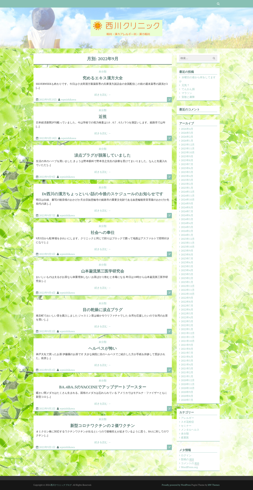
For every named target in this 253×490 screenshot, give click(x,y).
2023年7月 (187, 258)
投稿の (187, 459)
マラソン (187, 93)
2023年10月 (188, 246)
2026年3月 (187, 133)
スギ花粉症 (187, 422)
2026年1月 (187, 140)
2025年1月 (187, 188)
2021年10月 (188, 341)
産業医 (185, 437)
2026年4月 (187, 129)
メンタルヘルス (190, 429)
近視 (102, 116)
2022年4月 (187, 317)
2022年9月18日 (48, 138)
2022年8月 (187, 301)
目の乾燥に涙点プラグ (103, 309)
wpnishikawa (68, 99)
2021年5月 (187, 360)
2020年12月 (188, 380)
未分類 (102, 71)
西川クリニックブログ (61, 484)
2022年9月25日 (48, 99)
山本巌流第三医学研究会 (102, 271)
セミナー (186, 425)
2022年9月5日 (47, 254)
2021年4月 (187, 364)
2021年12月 (188, 333)
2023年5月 (187, 266)
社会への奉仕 (102, 232)
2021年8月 (187, 349)
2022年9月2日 (47, 331)
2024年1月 (187, 235)
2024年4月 (187, 223)
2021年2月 (187, 372)
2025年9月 (187, 156)
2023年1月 (187, 282)
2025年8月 (187, 160)
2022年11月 (188, 290)
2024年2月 (187, 231)
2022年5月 (187, 313)
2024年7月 (187, 211)
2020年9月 (187, 392)
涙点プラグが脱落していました (102, 155)
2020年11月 (188, 384)
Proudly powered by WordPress (176, 484)
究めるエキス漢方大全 (103, 78)
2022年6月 (187, 309)
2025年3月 (187, 180)
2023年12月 (188, 239)
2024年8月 (187, 207)
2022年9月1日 (47, 447)
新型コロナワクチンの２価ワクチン (102, 425)
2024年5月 (187, 219)
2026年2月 (187, 136)
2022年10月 (188, 294)
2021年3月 (187, 368)
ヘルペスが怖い (102, 348)
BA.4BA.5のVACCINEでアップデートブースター (102, 387)
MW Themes (214, 484)
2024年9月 (187, 203)
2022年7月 (187, 305)
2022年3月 (187, 321)
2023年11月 (188, 243)
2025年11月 (188, 148)
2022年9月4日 (47, 292)
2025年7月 (187, 164)
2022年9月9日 (47, 177)
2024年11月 (188, 195)
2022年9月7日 (47, 215)
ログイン (186, 455)
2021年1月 (187, 376)
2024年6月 (187, 215)
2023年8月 (187, 254)
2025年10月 (188, 152)
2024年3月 (187, 227)
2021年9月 (187, 345)
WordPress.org (189, 467)
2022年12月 (188, 286)
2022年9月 (187, 297)
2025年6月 (187, 168)
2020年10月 (188, 388)
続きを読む (102, 94)
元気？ (185, 85)
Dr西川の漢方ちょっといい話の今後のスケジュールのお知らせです (102, 193)
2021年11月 (188, 337)
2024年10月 (188, 199)
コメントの (190, 463)
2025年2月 (187, 184)
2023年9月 (187, 250)
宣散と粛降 (188, 97)
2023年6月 (187, 262)
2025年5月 (187, 172)
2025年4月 (187, 176)
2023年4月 (187, 270)
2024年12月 (188, 191)
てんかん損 (188, 89)
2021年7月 (187, 352)
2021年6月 (187, 356)
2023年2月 (187, 278)
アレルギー (187, 418)
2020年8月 (187, 396)
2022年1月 (187, 329)
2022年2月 (187, 325)
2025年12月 (188, 144)
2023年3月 (187, 274)
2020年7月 (187, 400)
